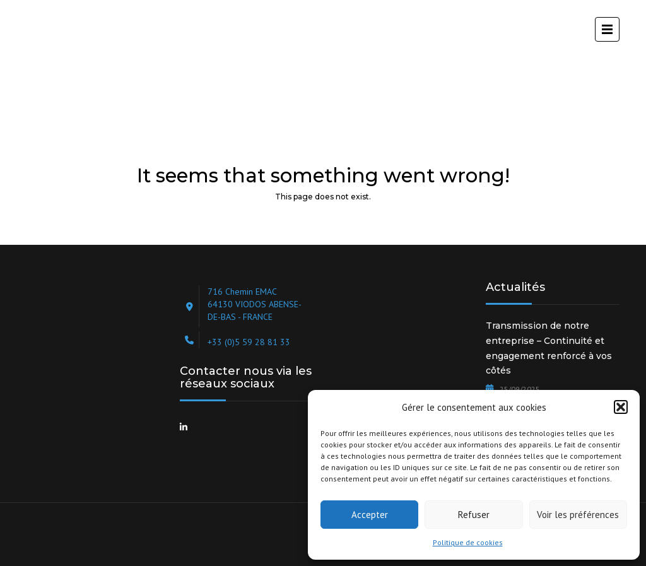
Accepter (369, 515)
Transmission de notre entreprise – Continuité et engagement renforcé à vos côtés (549, 348)
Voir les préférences (578, 515)
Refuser (474, 515)
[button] (620, 407)
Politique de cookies (468, 542)
